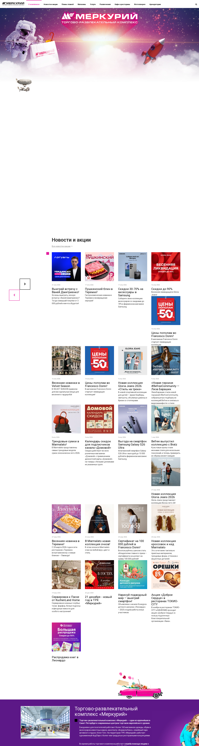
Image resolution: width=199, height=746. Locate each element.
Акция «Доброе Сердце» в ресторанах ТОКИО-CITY (164, 599)
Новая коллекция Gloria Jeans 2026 (163, 495)
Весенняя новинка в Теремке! (65, 542)
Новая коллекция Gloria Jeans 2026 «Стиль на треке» (130, 386)
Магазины (82, 4)
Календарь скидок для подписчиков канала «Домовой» (98, 444)
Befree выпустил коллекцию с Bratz (164, 443)
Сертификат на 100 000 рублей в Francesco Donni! (131, 544)
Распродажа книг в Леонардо (65, 659)
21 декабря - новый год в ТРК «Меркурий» (98, 600)
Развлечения (105, 4)
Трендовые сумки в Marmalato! (65, 443)
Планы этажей (68, 4)
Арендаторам (155, 4)
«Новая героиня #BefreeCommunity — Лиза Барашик (165, 386)
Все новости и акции (61, 246)
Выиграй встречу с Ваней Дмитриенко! (65, 290)
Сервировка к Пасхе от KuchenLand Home (66, 598)
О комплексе (34, 4)
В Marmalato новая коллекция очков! (97, 542)
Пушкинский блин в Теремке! (99, 290)
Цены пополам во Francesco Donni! (163, 334)
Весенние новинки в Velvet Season (66, 384)
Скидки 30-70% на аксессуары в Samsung (130, 292)
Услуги (92, 4)
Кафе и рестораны (122, 4)
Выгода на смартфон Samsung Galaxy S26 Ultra (132, 444)
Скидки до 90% (161, 289)
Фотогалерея (139, 4)
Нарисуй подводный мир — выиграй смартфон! (132, 598)
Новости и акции (50, 4)
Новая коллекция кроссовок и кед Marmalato (163, 544)
